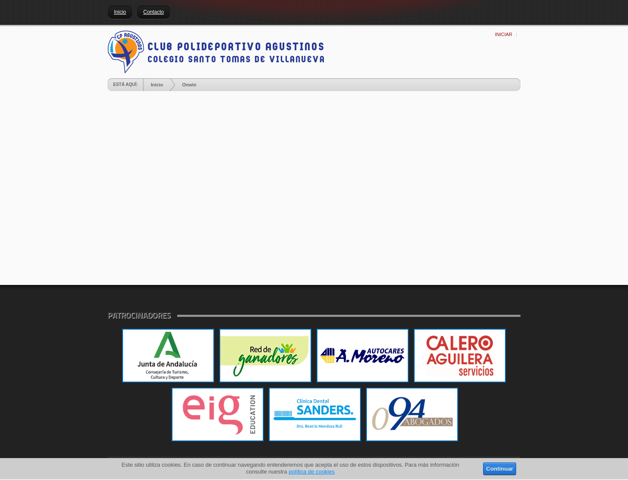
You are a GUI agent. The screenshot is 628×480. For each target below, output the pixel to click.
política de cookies (312, 471)
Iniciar (503, 34)
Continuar (499, 468)
